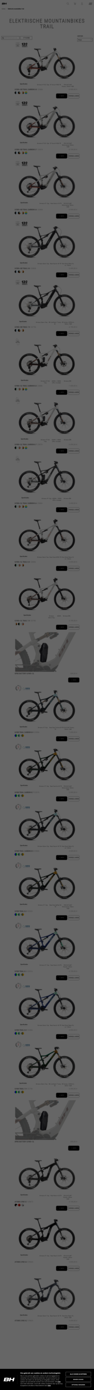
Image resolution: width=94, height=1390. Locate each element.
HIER (59, 1382)
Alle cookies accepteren (78, 1374)
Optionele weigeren (78, 1385)
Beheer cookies (78, 1379)
